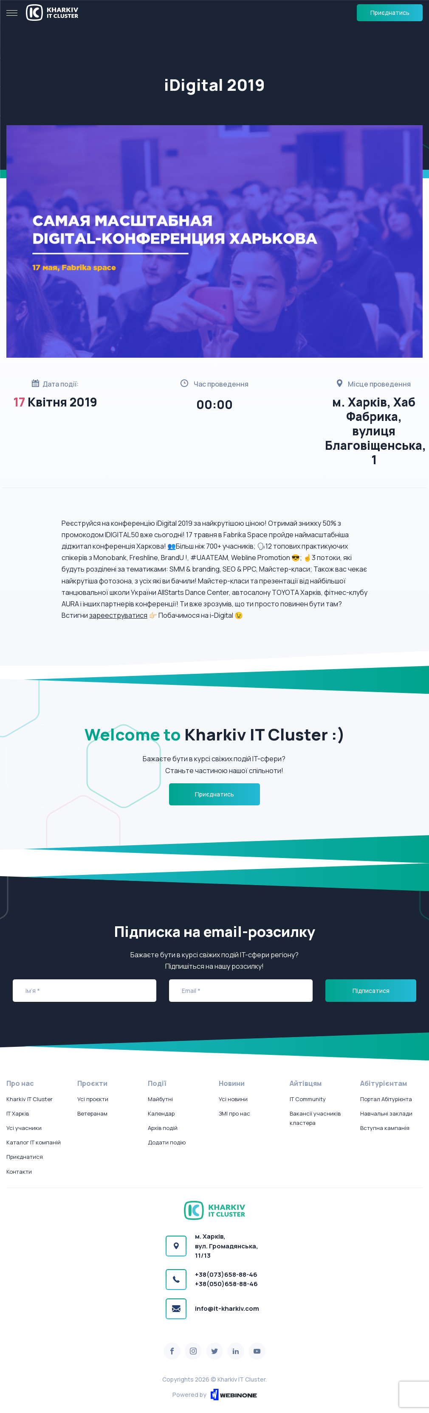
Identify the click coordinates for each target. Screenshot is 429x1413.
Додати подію (167, 1142)
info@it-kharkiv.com (227, 1308)
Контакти (19, 1171)
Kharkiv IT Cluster (29, 1099)
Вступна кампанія (384, 1128)
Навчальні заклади (386, 1113)
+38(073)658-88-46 (226, 1274)
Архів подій (163, 1128)
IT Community (308, 1099)
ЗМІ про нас (234, 1113)
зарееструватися (118, 615)
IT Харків (17, 1113)
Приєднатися (24, 1157)
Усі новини (233, 1099)
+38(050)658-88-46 (226, 1283)
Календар (161, 1113)
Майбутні (160, 1099)
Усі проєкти (92, 1099)
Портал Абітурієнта (386, 1099)
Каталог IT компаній (33, 1142)
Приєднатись (389, 12)
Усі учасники (24, 1128)
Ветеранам (92, 1113)
